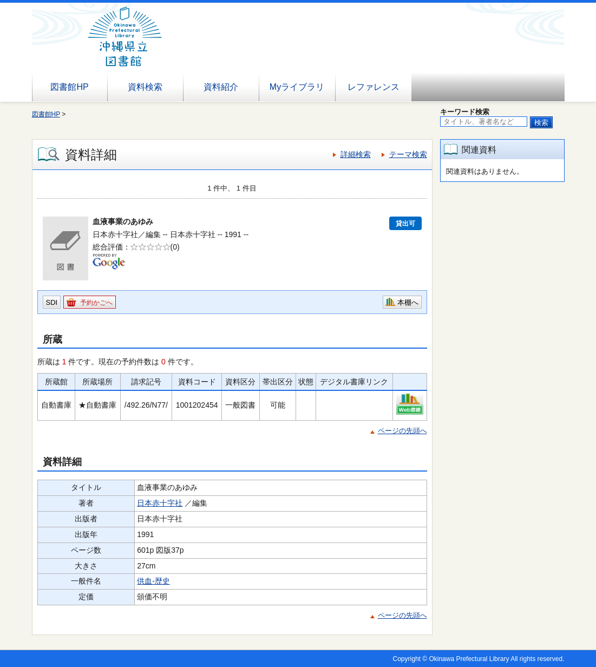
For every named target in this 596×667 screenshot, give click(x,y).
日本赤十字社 (159, 503)
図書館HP (69, 86)
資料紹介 (221, 86)
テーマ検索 (408, 154)
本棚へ (407, 302)
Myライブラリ (297, 86)
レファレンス (373, 86)
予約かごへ (96, 302)
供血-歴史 (153, 581)
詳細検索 (355, 154)
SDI (52, 302)
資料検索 (145, 86)
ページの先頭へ (402, 431)
